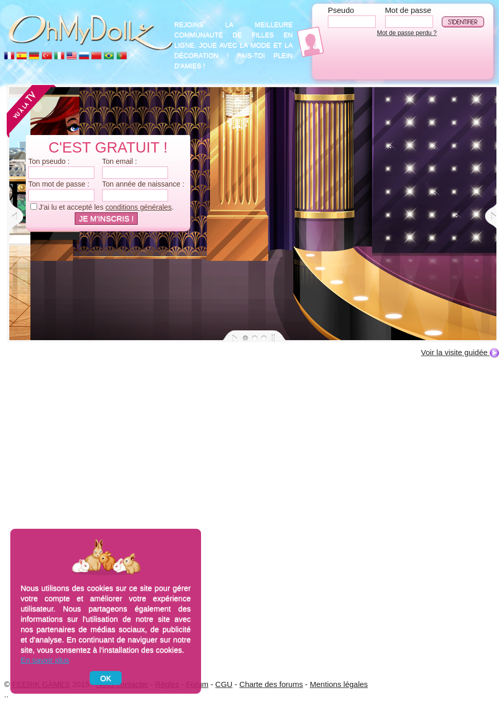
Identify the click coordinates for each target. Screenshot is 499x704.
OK (105, 678)
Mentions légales (339, 684)
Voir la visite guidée (460, 352)
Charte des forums (271, 684)
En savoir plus (45, 660)
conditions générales (139, 207)
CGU (223, 684)
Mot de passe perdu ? (407, 33)
